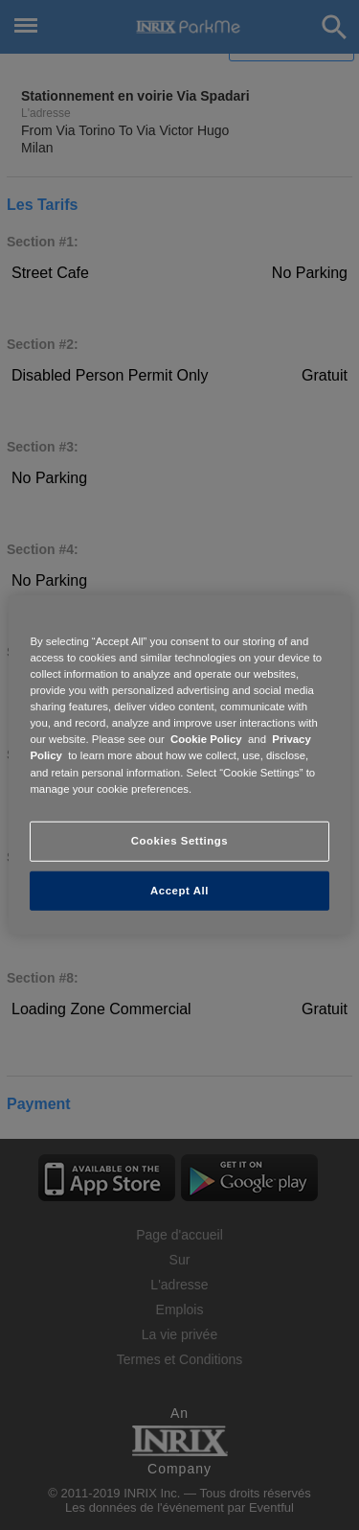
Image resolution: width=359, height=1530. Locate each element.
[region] (179, 765)
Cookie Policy (206, 739)
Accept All (179, 889)
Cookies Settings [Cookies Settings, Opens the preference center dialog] (179, 840)
